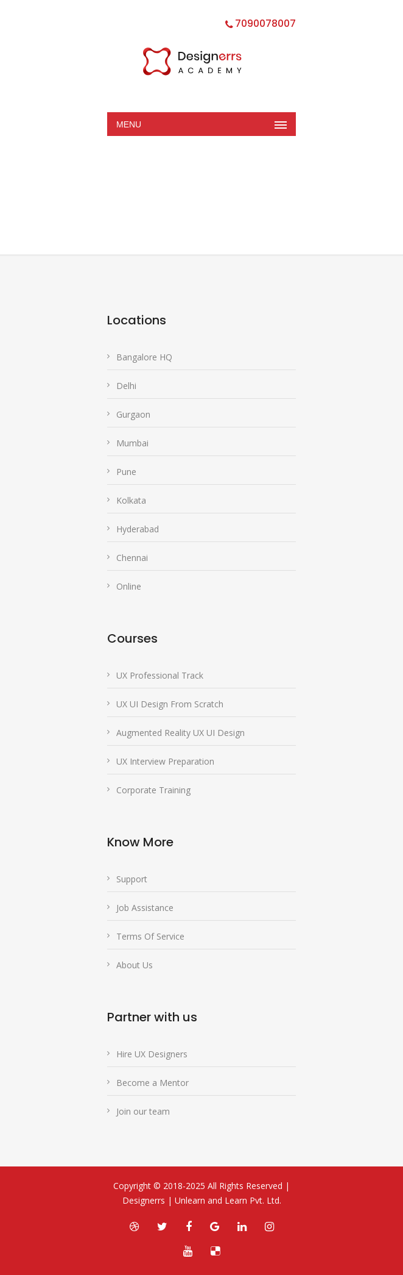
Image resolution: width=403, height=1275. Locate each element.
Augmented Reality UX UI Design (180, 732)
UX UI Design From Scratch (169, 704)
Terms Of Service (150, 936)
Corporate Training (153, 790)
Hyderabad (137, 529)
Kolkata (131, 500)
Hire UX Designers (151, 1054)
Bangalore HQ (144, 357)
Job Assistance (144, 907)
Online (128, 586)
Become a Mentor (152, 1082)
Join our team (143, 1111)
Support (131, 879)
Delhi (126, 385)
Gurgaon (133, 414)
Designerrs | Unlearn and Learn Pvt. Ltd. (201, 1200)
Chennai (132, 557)
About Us (134, 965)
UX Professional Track (159, 675)
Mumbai (132, 443)
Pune (126, 471)
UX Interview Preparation (165, 761)
